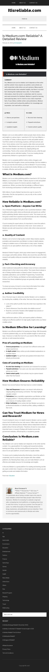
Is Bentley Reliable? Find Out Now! (11, 632)
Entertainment (6, 551)
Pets (3, 589)
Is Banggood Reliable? (8, 640)
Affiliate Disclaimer (7, 645)
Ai (3, 532)
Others (4, 585)
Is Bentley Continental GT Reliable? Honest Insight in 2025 (18, 628)
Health (4, 574)
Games (4, 566)
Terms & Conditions (8, 653)
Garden (4, 570)
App (3, 536)
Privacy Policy (6, 649)
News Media (5, 578)
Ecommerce (5, 544)
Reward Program (7, 593)
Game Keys (5, 563)
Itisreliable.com (24, 10)
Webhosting (5, 608)
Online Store (5, 581)
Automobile (5, 540)
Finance (4, 559)
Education (12, 475)
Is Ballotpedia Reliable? (8, 636)
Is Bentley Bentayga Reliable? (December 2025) (15, 625)
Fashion (4, 555)
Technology (5, 600)
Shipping (4, 596)
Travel (4, 604)
